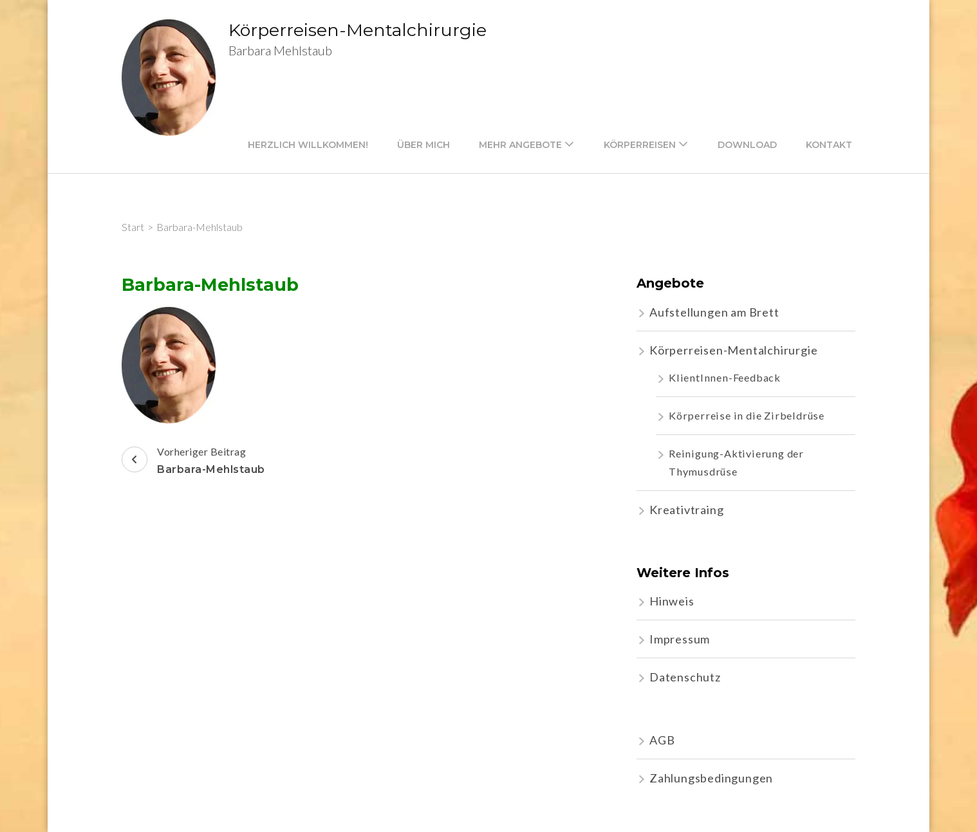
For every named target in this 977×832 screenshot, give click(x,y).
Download (747, 145)
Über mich (423, 145)
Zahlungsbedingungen (711, 778)
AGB (662, 740)
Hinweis (671, 601)
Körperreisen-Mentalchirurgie (357, 30)
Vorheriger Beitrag (193, 462)
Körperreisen (640, 145)
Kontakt (829, 145)
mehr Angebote (520, 145)
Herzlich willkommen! (308, 145)
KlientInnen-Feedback (725, 377)
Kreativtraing (686, 510)
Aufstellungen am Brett (714, 312)
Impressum (679, 639)
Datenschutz (685, 677)
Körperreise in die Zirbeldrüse (746, 415)
